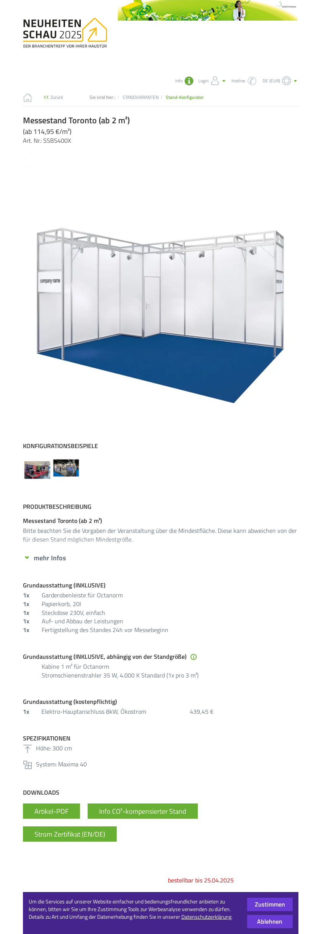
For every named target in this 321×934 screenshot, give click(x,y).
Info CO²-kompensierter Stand (142, 825)
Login (212, 80)
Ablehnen (269, 921)
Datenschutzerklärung (206, 917)
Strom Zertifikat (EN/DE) (69, 848)
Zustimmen (270, 904)
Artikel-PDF (51, 825)
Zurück (57, 97)
